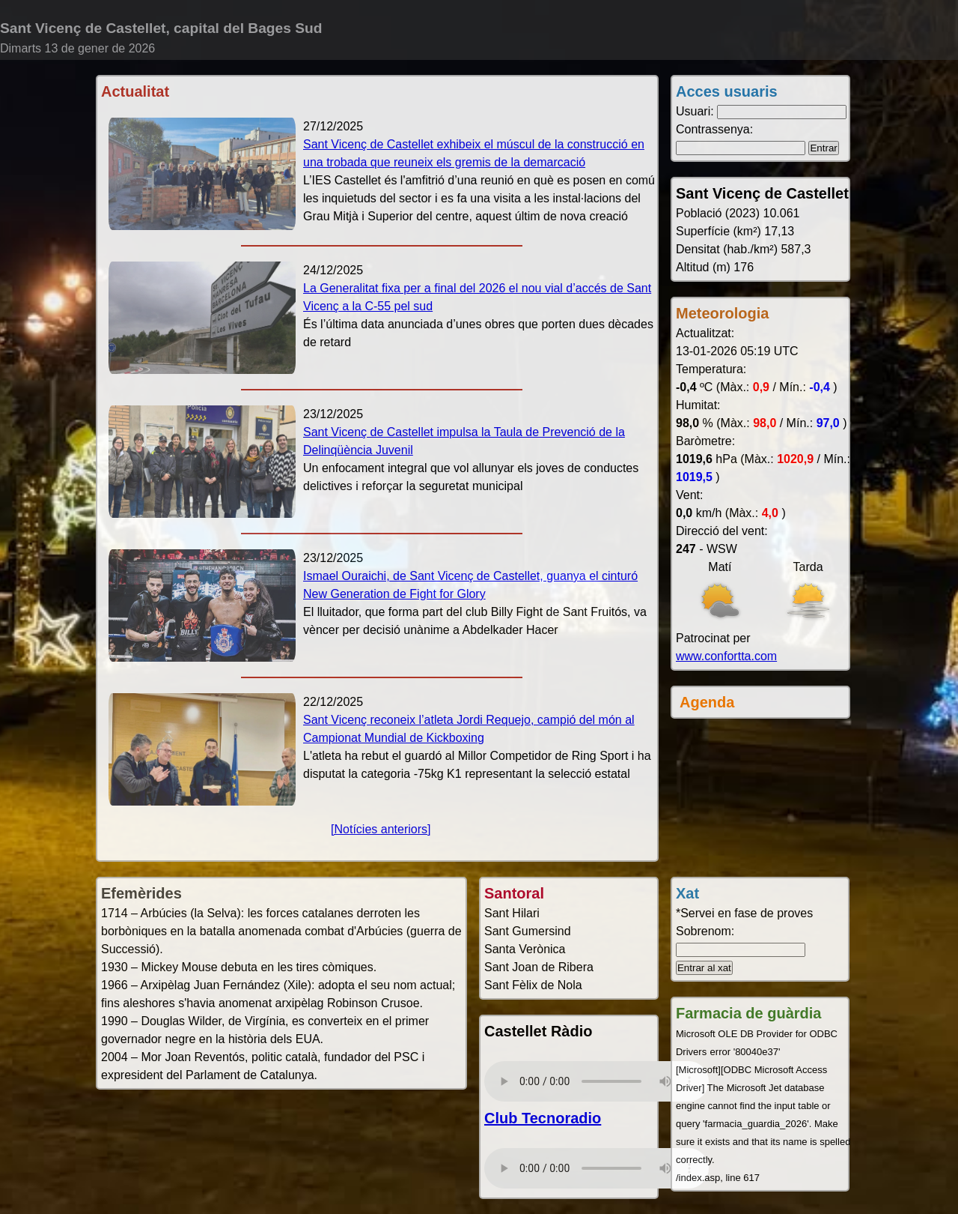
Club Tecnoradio (542, 1118)
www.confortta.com (726, 656)
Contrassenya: (714, 129)
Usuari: (695, 111)
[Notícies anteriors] (380, 829)
